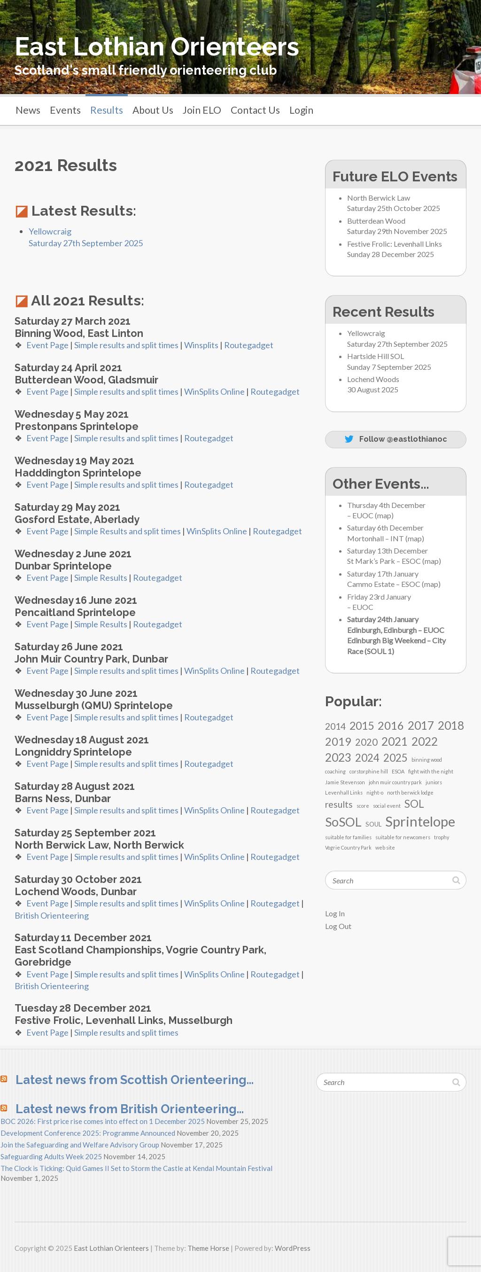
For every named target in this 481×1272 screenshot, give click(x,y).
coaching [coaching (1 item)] (335, 771)
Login (301, 110)
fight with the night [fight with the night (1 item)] (430, 771)
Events (65, 110)
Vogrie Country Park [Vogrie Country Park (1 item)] (348, 847)
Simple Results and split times (127, 531)
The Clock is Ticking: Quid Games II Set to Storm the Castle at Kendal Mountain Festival (136, 1168)
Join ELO (202, 110)
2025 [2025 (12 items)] (395, 757)
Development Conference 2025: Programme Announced (87, 1133)
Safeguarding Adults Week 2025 (51, 1156)
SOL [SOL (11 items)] (414, 803)
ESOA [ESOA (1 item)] (398, 771)
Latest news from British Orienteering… (130, 1109)
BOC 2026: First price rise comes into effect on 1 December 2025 (102, 1121)
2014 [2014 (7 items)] (335, 726)
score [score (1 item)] (363, 806)
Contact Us (255, 110)
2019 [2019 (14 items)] (338, 741)
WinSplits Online (214, 391)
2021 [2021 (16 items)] (394, 741)
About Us (152, 110)
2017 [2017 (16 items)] (421, 725)
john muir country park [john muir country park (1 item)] (395, 782)
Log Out (338, 925)
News (28, 110)
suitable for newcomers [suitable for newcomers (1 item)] (402, 837)
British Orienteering (52, 915)
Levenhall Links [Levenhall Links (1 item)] (344, 792)
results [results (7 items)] (339, 804)
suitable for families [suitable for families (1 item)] (348, 837)
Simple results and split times (126, 345)
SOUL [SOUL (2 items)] (373, 824)
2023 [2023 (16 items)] (338, 757)
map (384, 515)
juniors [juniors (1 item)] (434, 782)
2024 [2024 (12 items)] (367, 757)
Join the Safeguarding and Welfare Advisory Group (79, 1144)
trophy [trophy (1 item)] (441, 837)
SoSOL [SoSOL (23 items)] (343, 821)
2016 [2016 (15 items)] (391, 725)
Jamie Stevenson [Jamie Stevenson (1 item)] (345, 782)
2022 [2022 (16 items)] (424, 741)
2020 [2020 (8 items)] (366, 742)
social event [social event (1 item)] (387, 806)
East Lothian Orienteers (157, 46)
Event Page (47, 345)
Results (106, 110)
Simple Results (100, 577)
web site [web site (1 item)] (385, 847)
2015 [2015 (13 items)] (361, 725)
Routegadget (248, 345)
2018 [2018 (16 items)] (451, 725)
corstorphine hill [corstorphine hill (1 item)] (368, 771)
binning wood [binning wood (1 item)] (426, 760)
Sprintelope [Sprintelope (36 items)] (420, 821)
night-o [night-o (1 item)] (374, 792)
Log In (335, 913)
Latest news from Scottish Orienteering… (135, 1080)
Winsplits (201, 345)
